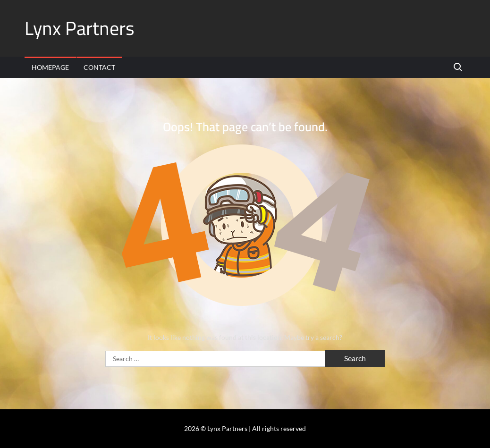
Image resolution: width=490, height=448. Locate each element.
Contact (99, 67)
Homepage (50, 67)
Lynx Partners (80, 28)
